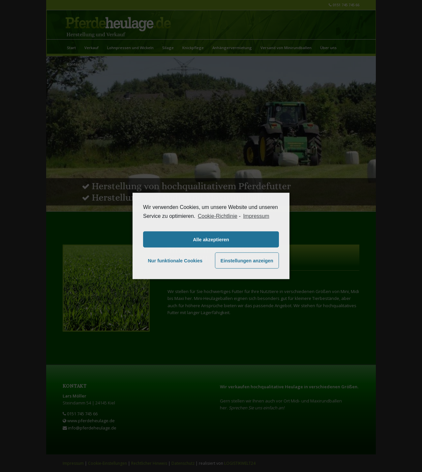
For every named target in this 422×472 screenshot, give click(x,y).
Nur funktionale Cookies (175, 260)
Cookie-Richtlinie (217, 216)
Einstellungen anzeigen (247, 260)
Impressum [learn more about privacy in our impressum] (256, 216)
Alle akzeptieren (211, 239)
